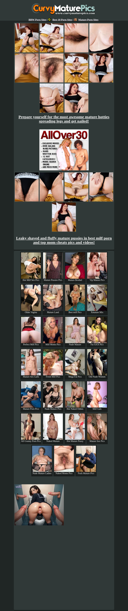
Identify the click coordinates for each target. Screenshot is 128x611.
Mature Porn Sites (86, 19)
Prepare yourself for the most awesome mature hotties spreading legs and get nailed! (63, 119)
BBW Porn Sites (37, 19)
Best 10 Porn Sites (60, 19)
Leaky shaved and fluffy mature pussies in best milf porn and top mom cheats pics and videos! (64, 240)
